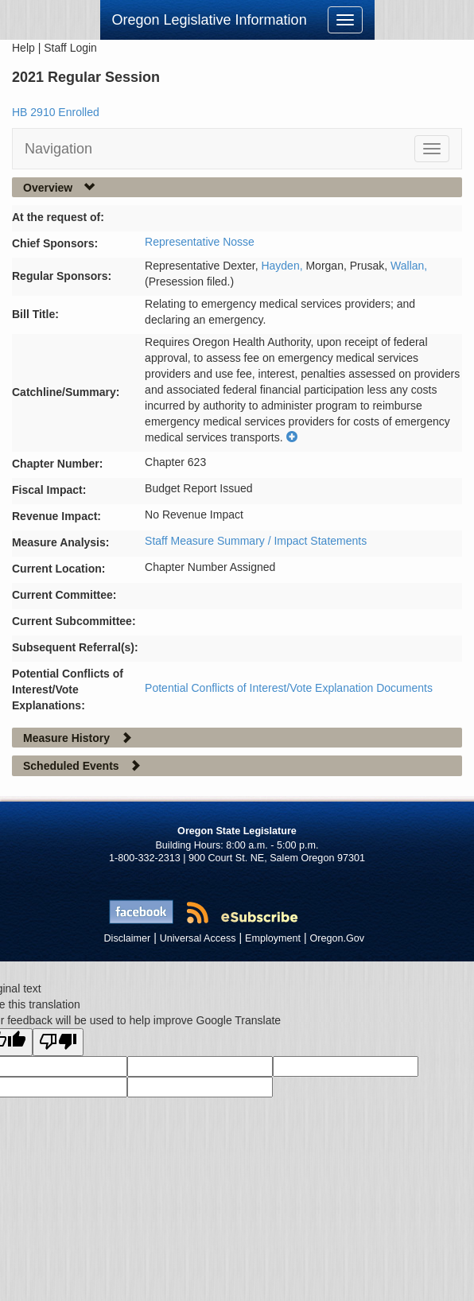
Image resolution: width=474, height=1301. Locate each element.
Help (23, 47)
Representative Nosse (199, 241)
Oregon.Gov (336, 938)
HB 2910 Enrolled (55, 112)
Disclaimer (127, 938)
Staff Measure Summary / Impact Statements (256, 540)
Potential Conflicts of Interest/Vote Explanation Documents (289, 688)
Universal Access (198, 938)
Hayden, (283, 265)
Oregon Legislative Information (209, 20)
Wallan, (408, 265)
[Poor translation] (58, 1042)
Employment (273, 938)
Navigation (58, 149)
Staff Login (70, 47)
